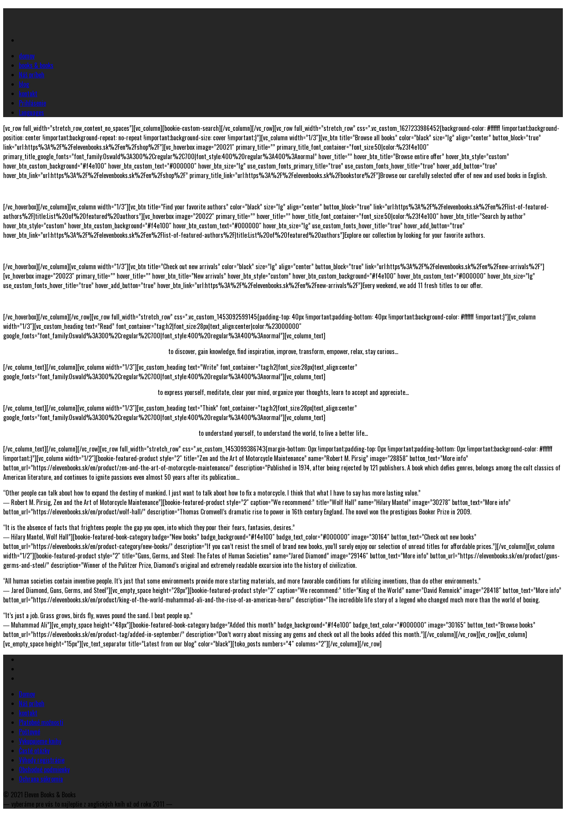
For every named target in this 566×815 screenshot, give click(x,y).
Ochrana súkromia (41, 779)
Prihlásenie (32, 103)
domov (27, 56)
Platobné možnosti (41, 722)
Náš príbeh (31, 74)
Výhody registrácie (41, 760)
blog (24, 84)
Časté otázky (34, 750)
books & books (36, 65)
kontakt (28, 93)
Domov (27, 694)
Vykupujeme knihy (40, 741)
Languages (31, 112)
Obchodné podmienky (44, 769)
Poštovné (29, 731)
